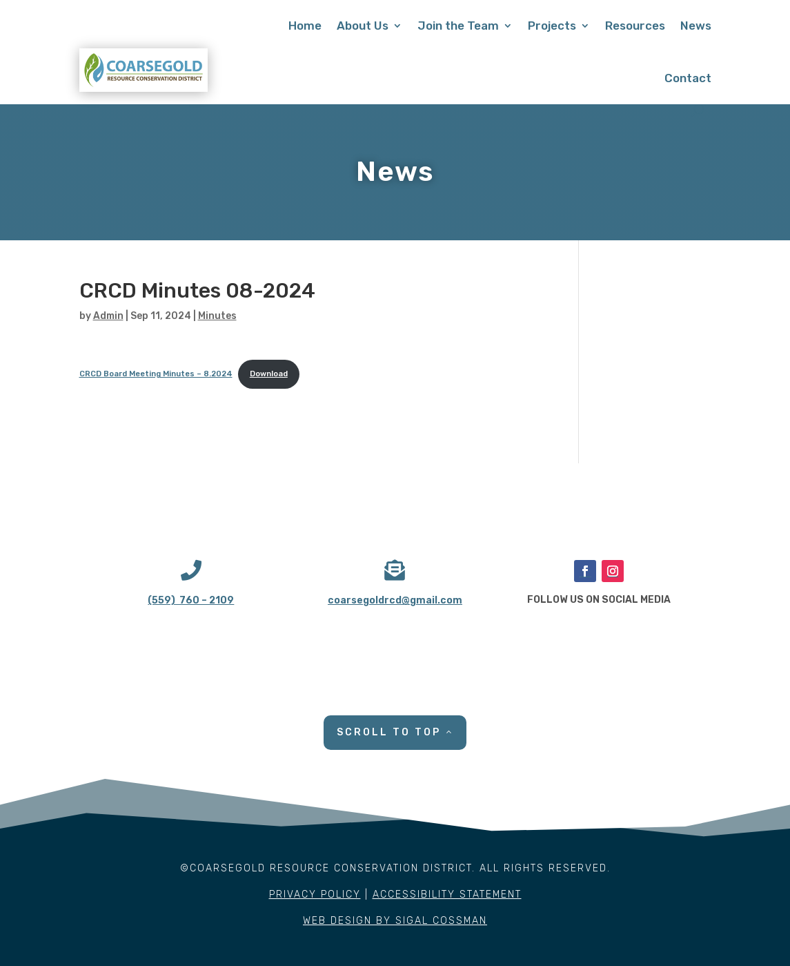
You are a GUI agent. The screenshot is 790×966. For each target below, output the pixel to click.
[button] (585, 571)
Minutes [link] (217, 316)
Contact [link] (687, 78)
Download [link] (269, 373)
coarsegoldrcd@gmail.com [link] (395, 600)
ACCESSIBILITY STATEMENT (447, 894)
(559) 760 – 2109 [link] (191, 600)
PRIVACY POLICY (315, 894)
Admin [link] (108, 316)
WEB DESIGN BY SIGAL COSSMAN (395, 921)
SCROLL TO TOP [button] (389, 732)
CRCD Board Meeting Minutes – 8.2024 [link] (156, 373)
